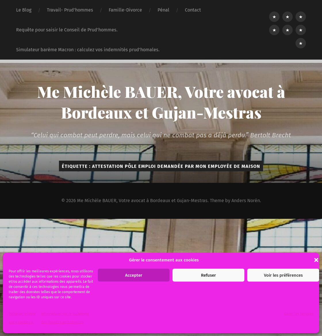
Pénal (163, 10)
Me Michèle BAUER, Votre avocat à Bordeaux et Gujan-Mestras (161, 102)
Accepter (133, 275)
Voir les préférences (283, 275)
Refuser (208, 275)
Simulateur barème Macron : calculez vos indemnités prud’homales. (88, 49)
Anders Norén (245, 200)
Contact (193, 10)
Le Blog (23, 10)
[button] (316, 260)
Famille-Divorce (125, 10)
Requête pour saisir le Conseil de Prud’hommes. (67, 30)
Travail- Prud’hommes (70, 10)
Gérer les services (298, 314)
